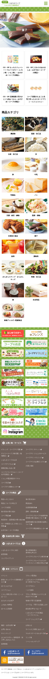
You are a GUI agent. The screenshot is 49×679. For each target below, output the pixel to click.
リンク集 (29, 637)
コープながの (15, 672)
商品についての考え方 (9, 503)
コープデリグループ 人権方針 (37, 556)
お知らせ (29, 625)
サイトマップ (6, 633)
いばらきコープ (29, 669)
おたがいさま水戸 (7, 601)
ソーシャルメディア (33, 641)
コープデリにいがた (27, 672)
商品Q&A (29, 503)
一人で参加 (30, 590)
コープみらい (18, 669)
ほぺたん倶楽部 (6, 609)
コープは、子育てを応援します (36, 605)
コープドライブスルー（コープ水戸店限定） (12, 473)
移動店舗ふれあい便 (8, 468)
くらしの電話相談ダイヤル (10, 478)
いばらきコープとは (13, 544)
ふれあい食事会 (6, 605)
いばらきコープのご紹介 (9, 550)
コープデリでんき (8, 464)
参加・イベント (12, 569)
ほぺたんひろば (6, 586)
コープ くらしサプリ (33, 619)
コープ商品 (6, 515)
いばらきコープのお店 (9, 460)
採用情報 (4, 644)
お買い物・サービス (13, 443)
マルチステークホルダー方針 (37, 633)
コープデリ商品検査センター (37, 528)
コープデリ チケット (34, 449)
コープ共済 (6, 483)
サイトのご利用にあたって (35, 629)
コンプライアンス (7, 558)
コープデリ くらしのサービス (36, 453)
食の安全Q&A (30, 499)
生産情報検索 (31, 507)
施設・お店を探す (8, 625)
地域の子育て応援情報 (33, 601)
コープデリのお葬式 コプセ (36, 462)
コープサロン (30, 586)
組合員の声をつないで (33, 609)
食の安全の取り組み (8, 511)
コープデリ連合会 (6, 669)
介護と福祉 (30, 466)
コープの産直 (6, 507)
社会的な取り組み (13, 536)
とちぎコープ (39, 669)
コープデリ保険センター (10, 487)
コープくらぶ (6, 590)
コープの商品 (11, 493)
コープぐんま (5, 672)
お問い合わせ (6, 629)
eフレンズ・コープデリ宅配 (12, 449)
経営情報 (4, 554)
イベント (4, 575)
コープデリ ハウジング (35, 457)
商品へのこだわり (7, 499)
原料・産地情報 (32, 511)
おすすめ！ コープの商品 (10, 530)
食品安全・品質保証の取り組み (13, 520)
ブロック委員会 (31, 575)
